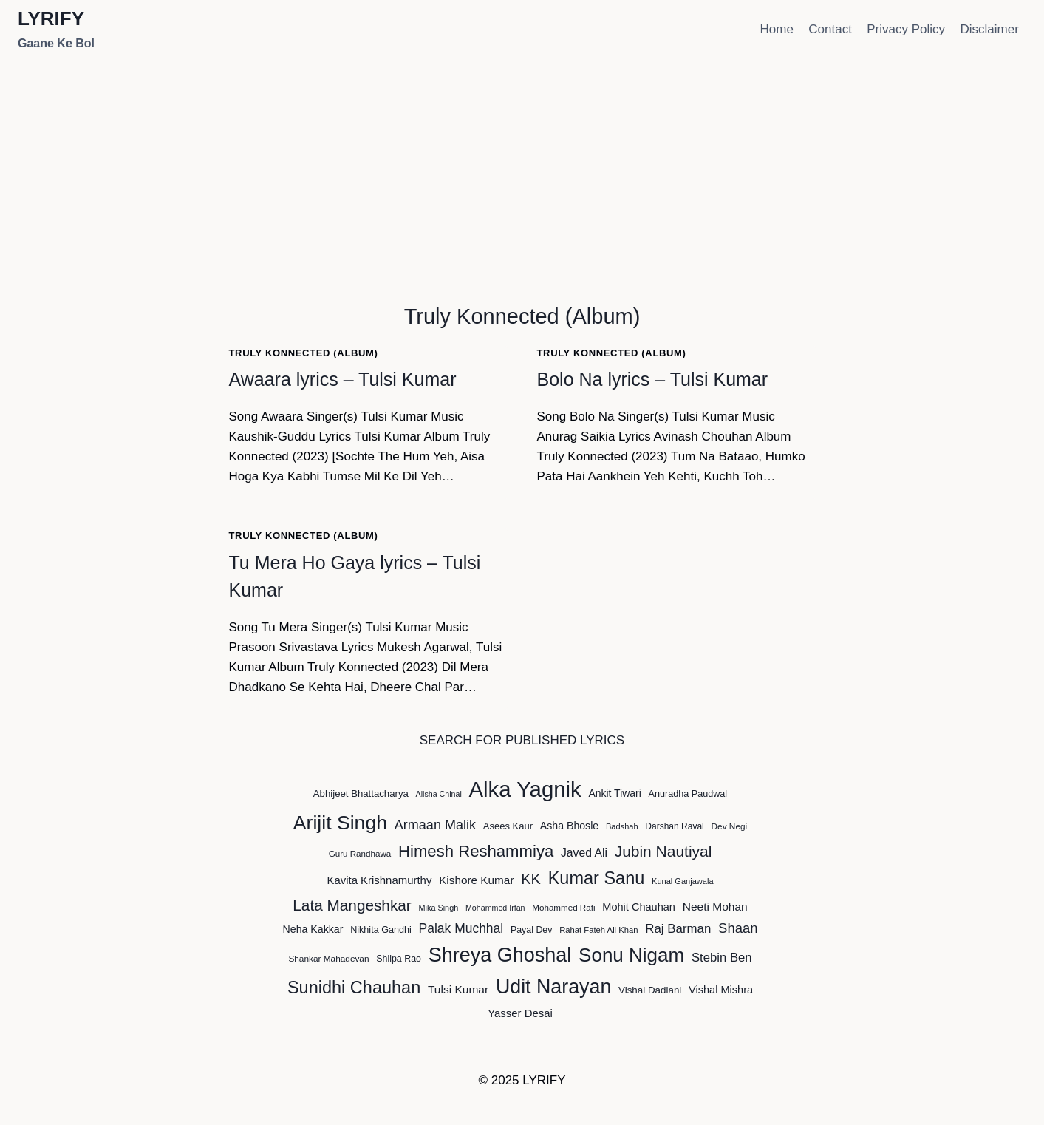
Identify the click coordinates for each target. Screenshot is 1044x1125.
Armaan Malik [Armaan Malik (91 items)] (435, 825)
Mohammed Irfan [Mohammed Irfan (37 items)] (495, 907)
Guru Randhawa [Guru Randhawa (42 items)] (360, 853)
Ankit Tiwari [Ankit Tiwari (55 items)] (614, 793)
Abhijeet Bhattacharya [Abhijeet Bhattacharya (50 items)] (361, 793)
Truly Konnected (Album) (303, 352)
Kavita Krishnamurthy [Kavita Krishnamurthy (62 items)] (379, 880)
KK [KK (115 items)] (531, 879)
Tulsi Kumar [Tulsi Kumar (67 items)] (458, 989)
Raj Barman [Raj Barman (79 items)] (678, 929)
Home (777, 29)
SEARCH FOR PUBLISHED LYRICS (522, 740)
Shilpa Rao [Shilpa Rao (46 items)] (398, 959)
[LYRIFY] (56, 29)
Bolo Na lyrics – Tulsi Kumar (652, 379)
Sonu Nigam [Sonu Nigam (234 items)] (631, 955)
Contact (830, 29)
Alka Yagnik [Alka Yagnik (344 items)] (525, 789)
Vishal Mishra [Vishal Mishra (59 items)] (721, 990)
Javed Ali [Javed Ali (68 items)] (584, 852)
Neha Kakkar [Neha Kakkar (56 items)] (313, 929)
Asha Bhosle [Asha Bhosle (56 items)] (569, 826)
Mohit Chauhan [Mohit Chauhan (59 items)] (638, 907)
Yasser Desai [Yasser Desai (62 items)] (520, 1013)
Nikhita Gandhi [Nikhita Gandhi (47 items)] (381, 930)
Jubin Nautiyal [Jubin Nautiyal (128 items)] (663, 851)
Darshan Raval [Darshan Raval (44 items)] (674, 826)
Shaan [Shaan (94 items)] (737, 928)
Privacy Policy (906, 29)
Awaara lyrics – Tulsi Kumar (343, 379)
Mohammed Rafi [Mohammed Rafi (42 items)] (563, 907)
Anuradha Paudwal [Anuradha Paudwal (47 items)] (688, 794)
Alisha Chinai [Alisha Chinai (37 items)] (439, 793)
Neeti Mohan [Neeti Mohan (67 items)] (715, 906)
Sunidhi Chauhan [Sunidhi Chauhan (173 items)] (353, 987)
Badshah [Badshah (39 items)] (622, 826)
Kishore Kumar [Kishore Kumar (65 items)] (476, 880)
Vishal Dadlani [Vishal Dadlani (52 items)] (649, 990)
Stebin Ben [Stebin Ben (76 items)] (722, 958)
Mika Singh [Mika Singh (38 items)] (439, 907)
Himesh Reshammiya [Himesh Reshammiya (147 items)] (475, 851)
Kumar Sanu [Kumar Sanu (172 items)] (596, 878)
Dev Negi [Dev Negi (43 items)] (730, 826)
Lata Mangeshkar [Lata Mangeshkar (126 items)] (352, 905)
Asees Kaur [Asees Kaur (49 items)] (508, 826)
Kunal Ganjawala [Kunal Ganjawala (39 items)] (683, 881)
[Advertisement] (522, 170)
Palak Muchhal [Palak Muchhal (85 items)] (461, 928)
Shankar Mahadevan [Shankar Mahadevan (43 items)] (328, 959)
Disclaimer (989, 29)
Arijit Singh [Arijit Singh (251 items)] (340, 823)
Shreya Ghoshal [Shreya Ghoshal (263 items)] (500, 955)
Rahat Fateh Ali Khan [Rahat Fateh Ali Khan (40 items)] (598, 929)
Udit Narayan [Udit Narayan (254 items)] (553, 987)
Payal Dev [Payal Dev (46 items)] (532, 930)
